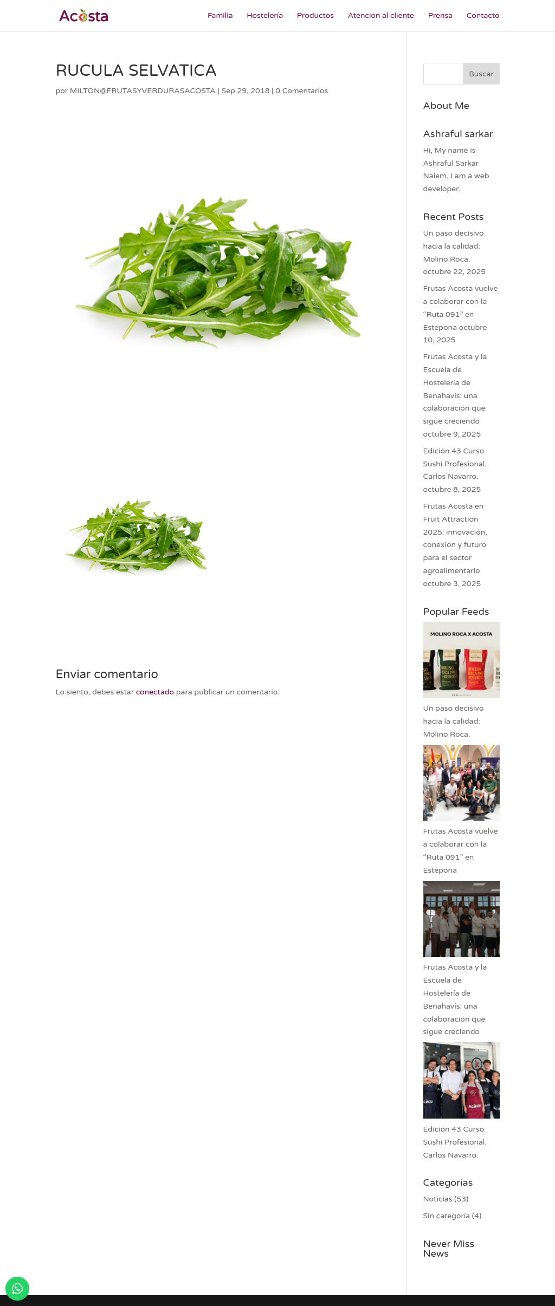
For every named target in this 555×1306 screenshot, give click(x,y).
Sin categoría (446, 1215)
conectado (155, 692)
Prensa (440, 16)
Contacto (483, 16)
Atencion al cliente (381, 16)
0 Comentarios (301, 90)
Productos (315, 16)
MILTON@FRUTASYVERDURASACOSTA (143, 90)
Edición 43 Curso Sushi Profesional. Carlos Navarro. (455, 464)
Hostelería (265, 16)
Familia (220, 16)
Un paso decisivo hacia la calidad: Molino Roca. (453, 246)
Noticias (438, 1199)
